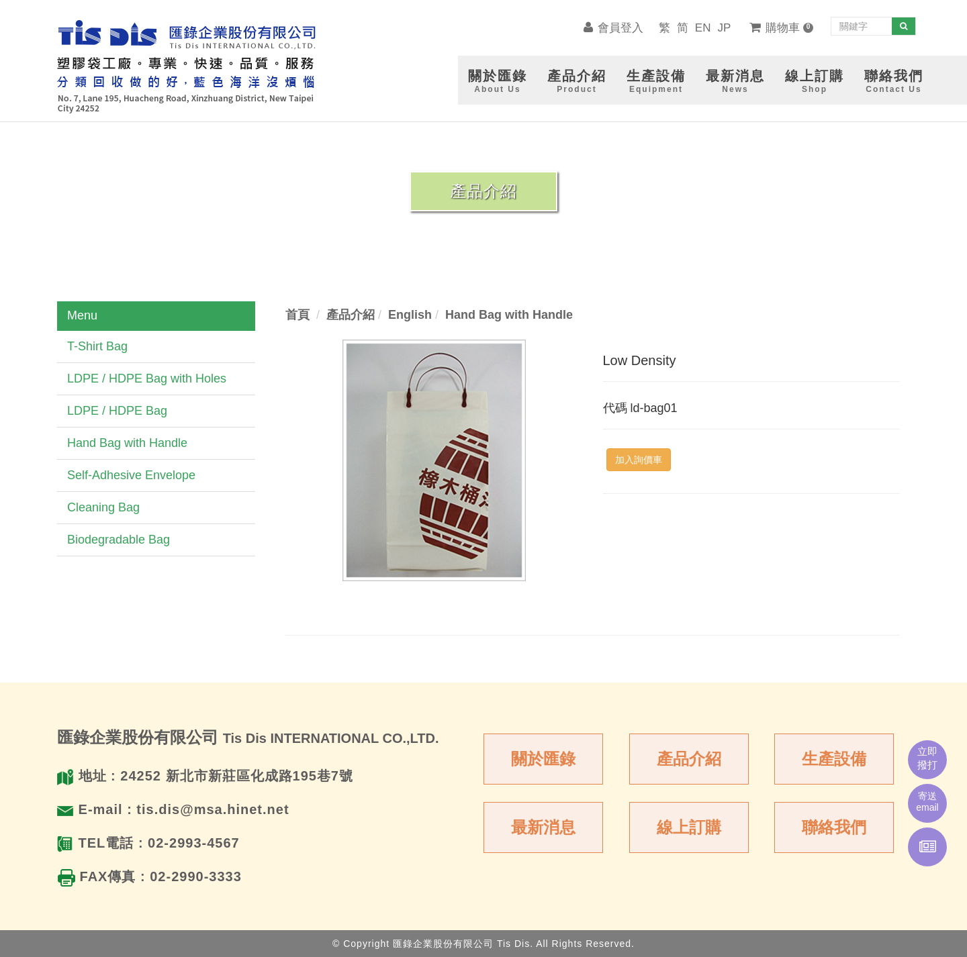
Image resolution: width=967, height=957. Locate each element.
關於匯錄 (543, 759)
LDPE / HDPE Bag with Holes (146, 378)
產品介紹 (689, 759)
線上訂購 (689, 827)
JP (724, 27)
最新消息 (543, 827)
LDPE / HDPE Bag (117, 410)
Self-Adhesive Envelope (131, 475)
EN (703, 27)
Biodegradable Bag (118, 539)
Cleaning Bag (103, 507)
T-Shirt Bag (97, 346)
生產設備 (834, 759)
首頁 (297, 314)
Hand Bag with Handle (127, 443)
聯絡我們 (834, 827)
